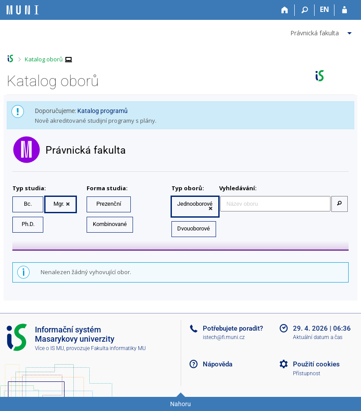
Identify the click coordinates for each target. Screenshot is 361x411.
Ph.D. (28, 224)
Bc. (28, 203)
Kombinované (110, 224)
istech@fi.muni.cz (224, 337)
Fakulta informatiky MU (118, 348)
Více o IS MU (49, 348)
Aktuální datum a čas (317, 337)
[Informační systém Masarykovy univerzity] (22, 10)
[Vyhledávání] (305, 10)
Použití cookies (316, 364)
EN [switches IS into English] (324, 9)
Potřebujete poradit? (233, 328)
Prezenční (108, 203)
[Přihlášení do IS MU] (344, 10)
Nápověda (217, 364)
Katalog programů (102, 110)
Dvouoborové (193, 228)
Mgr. (58, 203)
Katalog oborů (44, 59)
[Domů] (285, 10)
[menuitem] (322, 31)
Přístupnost (306, 373)
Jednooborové (195, 203)
